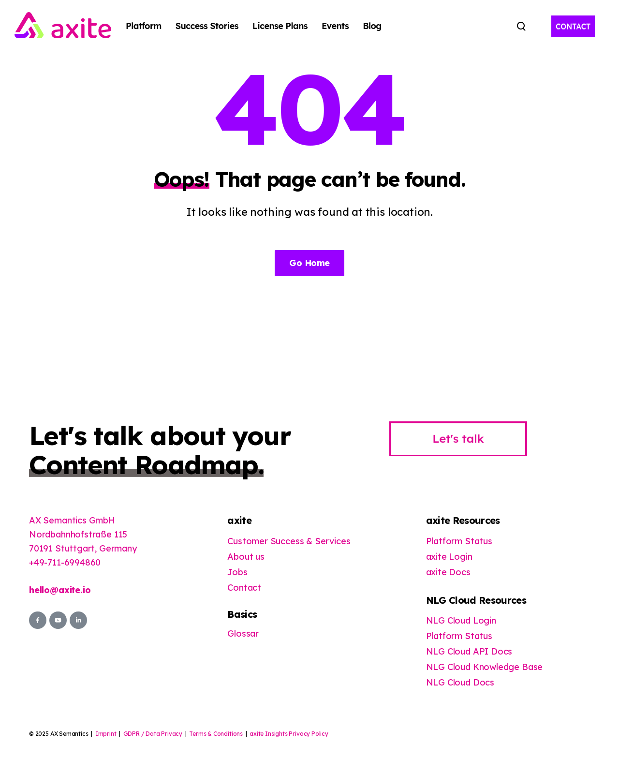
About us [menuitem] (246, 556)
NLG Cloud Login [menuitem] (461, 620)
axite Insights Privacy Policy (289, 733)
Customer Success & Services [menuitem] (288, 541)
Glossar (243, 633)
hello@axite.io (59, 590)
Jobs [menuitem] (237, 572)
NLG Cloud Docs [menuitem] (460, 682)
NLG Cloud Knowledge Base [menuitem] (484, 666)
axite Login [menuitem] (449, 556)
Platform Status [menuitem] (459, 541)
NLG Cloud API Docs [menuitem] (469, 651)
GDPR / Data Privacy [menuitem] (153, 733)
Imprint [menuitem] (106, 733)
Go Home (309, 262)
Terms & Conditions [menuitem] (216, 733)
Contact (244, 587)
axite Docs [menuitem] (448, 572)
